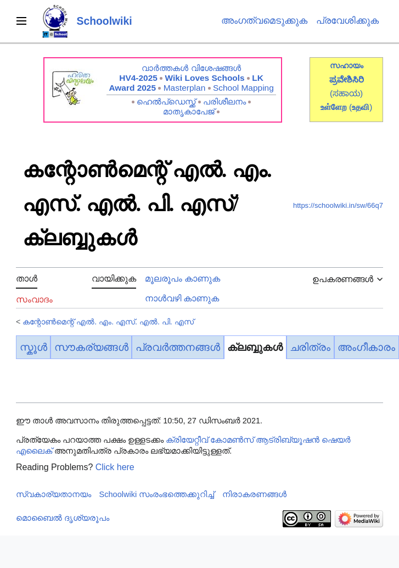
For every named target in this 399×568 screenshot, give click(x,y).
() (360, 107)
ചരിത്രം (310, 347)
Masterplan (185, 87)
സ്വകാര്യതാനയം (53, 494)
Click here (114, 467)
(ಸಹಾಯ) (346, 93)
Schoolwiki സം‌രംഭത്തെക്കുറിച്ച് (157, 494)
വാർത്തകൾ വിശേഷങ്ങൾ (191, 68)
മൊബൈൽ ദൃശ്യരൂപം (62, 518)
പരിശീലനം (224, 101)
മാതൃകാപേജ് (189, 111)
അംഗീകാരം (366, 347)
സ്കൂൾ (33, 347)
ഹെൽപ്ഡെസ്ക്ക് (166, 101)
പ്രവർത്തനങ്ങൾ (178, 347)
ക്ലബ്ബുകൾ (255, 347)
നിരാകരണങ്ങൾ (254, 494)
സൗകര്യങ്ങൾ (91, 347)
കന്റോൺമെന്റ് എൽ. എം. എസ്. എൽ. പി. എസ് (108, 321)
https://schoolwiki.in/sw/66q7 (338, 205)
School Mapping (243, 87)
